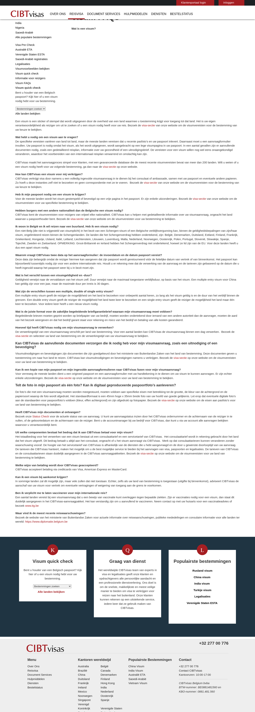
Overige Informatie (151, 683)
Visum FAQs (22, 98)
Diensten (145, 14)
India (18, 37)
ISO (74, 699)
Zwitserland (107, 671)
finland (104, 641)
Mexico (82, 654)
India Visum (135, 633)
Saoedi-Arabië (23, 47)
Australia (83, 629)
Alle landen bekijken (26, 128)
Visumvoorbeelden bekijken (31, 83)
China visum (203, 533)
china (81, 637)
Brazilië (82, 633)
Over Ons (56, 14)
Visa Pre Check (24, 59)
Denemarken (107, 637)
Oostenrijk (106, 658)
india (103, 650)
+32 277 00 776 (187, 629)
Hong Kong (106, 645)
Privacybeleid (94, 683)
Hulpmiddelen (124, 14)
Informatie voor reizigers (29, 93)
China (18, 33)
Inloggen (210, 2)
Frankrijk (83, 645)
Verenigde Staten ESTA (29, 69)
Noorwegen (85, 658)
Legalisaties (22, 78)
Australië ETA (23, 64)
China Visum (135, 629)
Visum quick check (25, 88)
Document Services (96, 14)
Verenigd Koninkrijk (89, 666)
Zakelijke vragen (57, 683)
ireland (82, 650)
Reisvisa (72, 14)
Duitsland (83, 641)
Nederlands (233, 2)
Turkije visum (202, 546)
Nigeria (19, 42)
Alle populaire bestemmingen (32, 52)
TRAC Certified (181, 699)
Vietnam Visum (136, 645)
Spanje (104, 662)
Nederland (106, 654)
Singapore (84, 662)
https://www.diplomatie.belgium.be (148, 477)
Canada (104, 633)
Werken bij (174, 683)
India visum (202, 539)
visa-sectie (220, 52)
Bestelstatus (166, 14)
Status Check (95, 364)
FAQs (76, 683)
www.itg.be (175, 461)
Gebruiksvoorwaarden (120, 683)
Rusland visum (202, 526)
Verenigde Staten (110, 666)
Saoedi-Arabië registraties (30, 74)
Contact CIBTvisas (190, 633)
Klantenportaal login (176, 2)
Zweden (83, 671)
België (104, 629)
